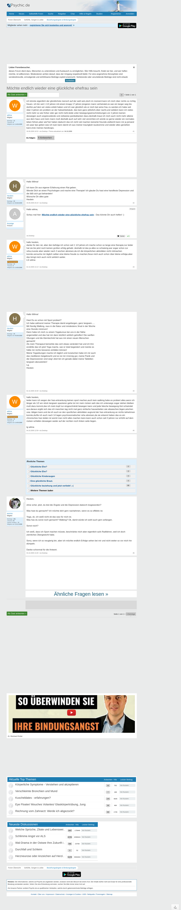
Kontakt (33, 894)
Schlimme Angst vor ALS (30, 836)
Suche (50, 14)
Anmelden (130, 14)
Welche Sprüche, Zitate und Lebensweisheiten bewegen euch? (54, 829)
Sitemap (109, 894)
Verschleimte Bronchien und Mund (36, 791)
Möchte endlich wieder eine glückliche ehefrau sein (52, 88)
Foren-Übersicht (14, 868)
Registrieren (116, 14)
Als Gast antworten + (17, 95)
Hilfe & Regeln (85, 14)
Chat (73, 14)
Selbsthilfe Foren (36, 14)
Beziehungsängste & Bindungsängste (61, 868)
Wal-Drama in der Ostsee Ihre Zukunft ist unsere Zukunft (50, 842)
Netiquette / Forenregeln (96, 894)
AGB (84, 894)
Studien (99, 14)
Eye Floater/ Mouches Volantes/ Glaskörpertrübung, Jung (50, 804)
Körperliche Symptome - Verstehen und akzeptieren (47, 784)
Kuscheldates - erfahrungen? (33, 797)
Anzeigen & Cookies (73, 894)
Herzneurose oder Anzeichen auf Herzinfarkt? (43, 856)
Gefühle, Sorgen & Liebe (33, 868)
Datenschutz (60, 894)
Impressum (50, 894)
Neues (21, 14)
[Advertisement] (81, 573)
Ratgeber (62, 14)
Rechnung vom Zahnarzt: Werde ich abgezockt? (44, 811)
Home (11, 14)
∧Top (175, 907)
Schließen (70, 80)
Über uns (41, 894)
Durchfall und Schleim (28, 849)
